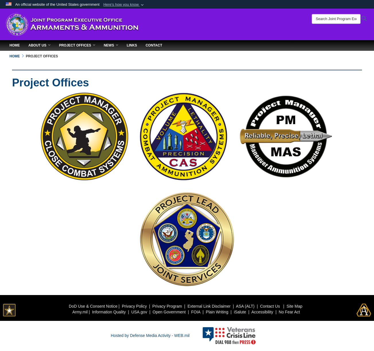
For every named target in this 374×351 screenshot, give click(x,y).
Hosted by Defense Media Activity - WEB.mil (150, 335)
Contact (154, 45)
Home (14, 45)
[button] (124, 4)
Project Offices (77, 45)
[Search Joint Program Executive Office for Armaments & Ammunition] (336, 19)
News (111, 45)
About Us (39, 45)
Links (132, 45)
